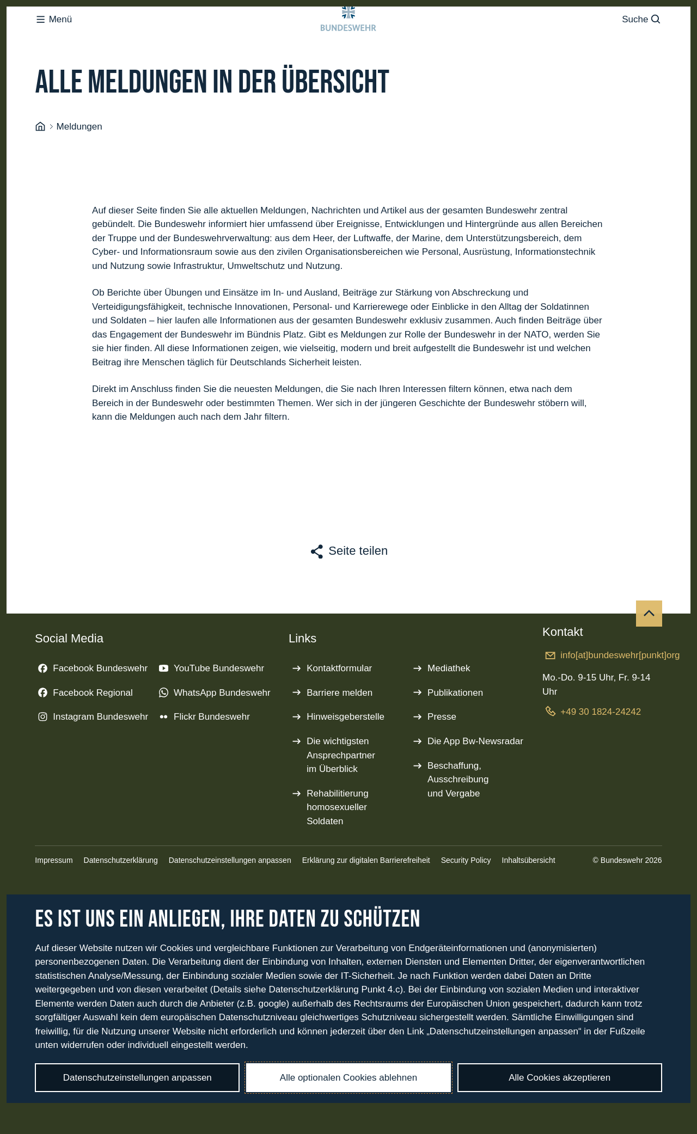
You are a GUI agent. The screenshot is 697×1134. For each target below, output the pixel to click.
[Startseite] (40, 170)
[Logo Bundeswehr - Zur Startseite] (348, 41)
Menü (53, 41)
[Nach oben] (649, 657)
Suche (642, 41)
